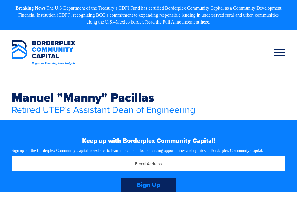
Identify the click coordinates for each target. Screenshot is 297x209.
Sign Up (148, 185)
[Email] (148, 163)
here (204, 21)
